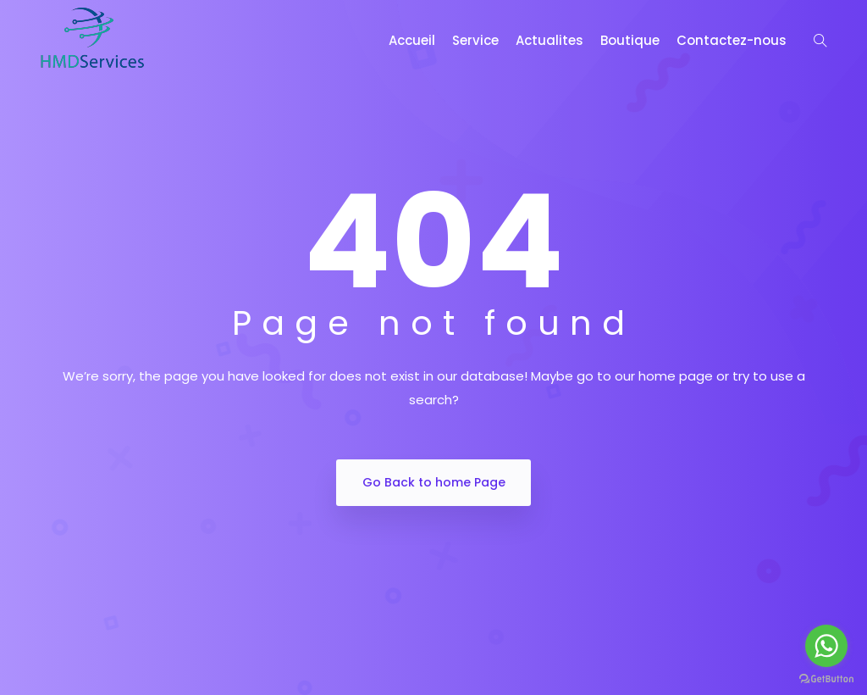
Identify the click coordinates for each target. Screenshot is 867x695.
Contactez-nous (731, 40)
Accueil (412, 40)
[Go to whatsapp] (826, 646)
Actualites (549, 40)
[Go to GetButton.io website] (826, 678)
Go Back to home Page (433, 482)
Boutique (630, 40)
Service (475, 40)
